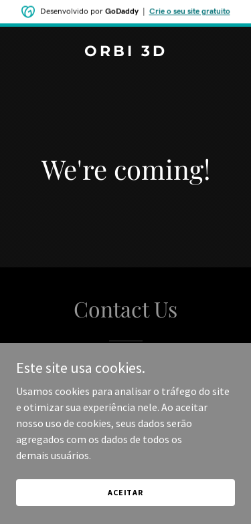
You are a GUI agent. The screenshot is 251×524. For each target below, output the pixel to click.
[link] (125, 52)
